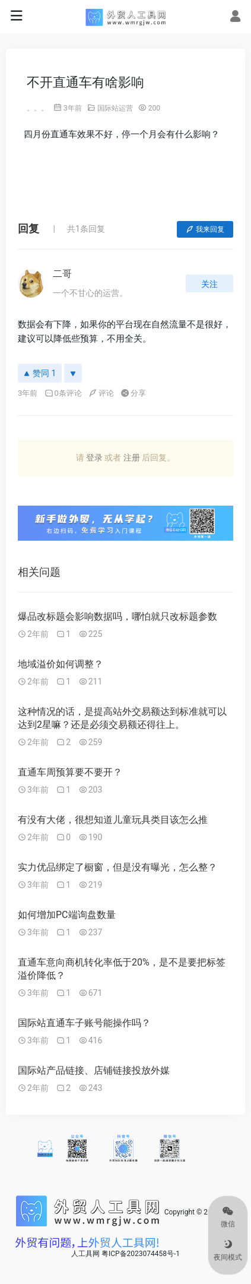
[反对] (73, 373)
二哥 (62, 273)
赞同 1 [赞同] (40, 373)
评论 (101, 393)
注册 (131, 457)
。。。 (37, 108)
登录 (94, 457)
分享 (133, 393)
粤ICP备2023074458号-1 (140, 1254)
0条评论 (63, 393)
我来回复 (205, 229)
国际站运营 (115, 108)
